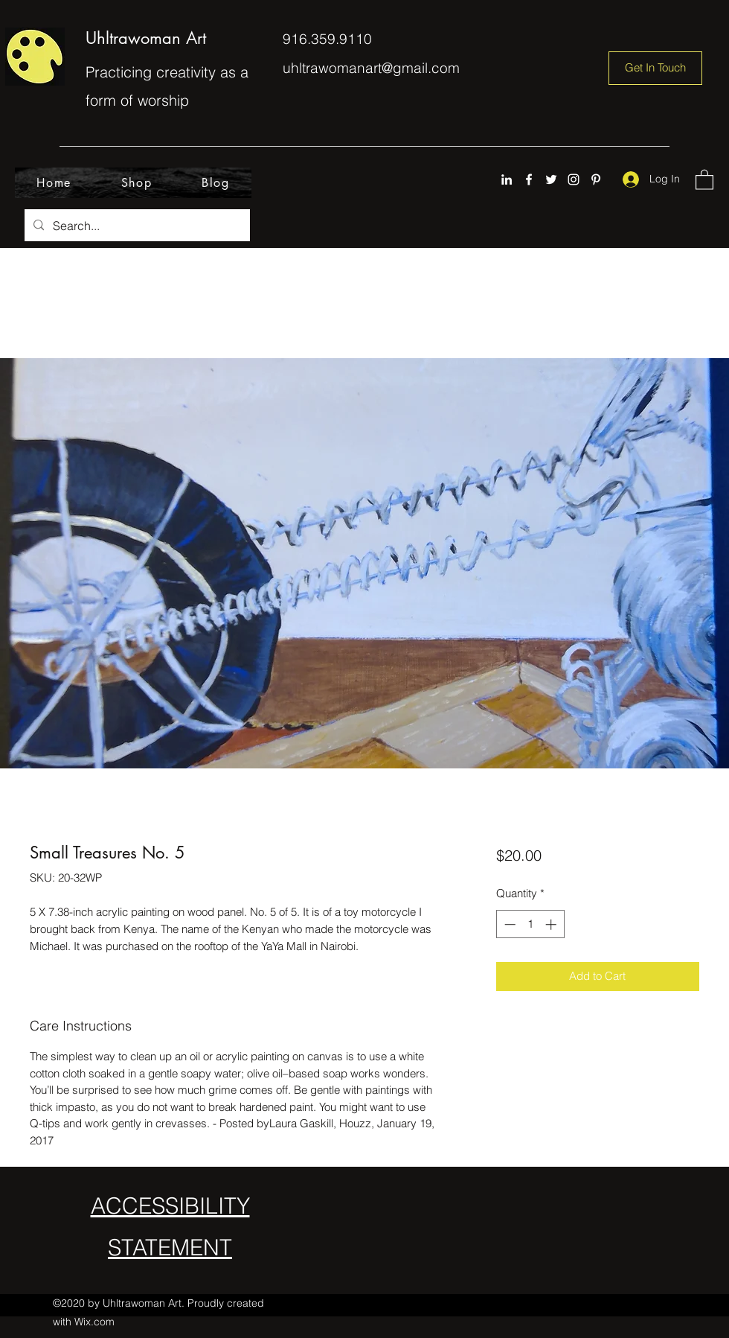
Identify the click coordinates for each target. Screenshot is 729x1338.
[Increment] (552, 924)
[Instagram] (573, 179)
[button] (704, 179)
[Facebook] (528, 179)
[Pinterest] (595, 179)
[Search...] (136, 225)
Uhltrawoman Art (146, 38)
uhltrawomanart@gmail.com (371, 68)
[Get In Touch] (655, 68)
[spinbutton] (530, 924)
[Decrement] (508, 924)
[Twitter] (551, 179)
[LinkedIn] (506, 179)
